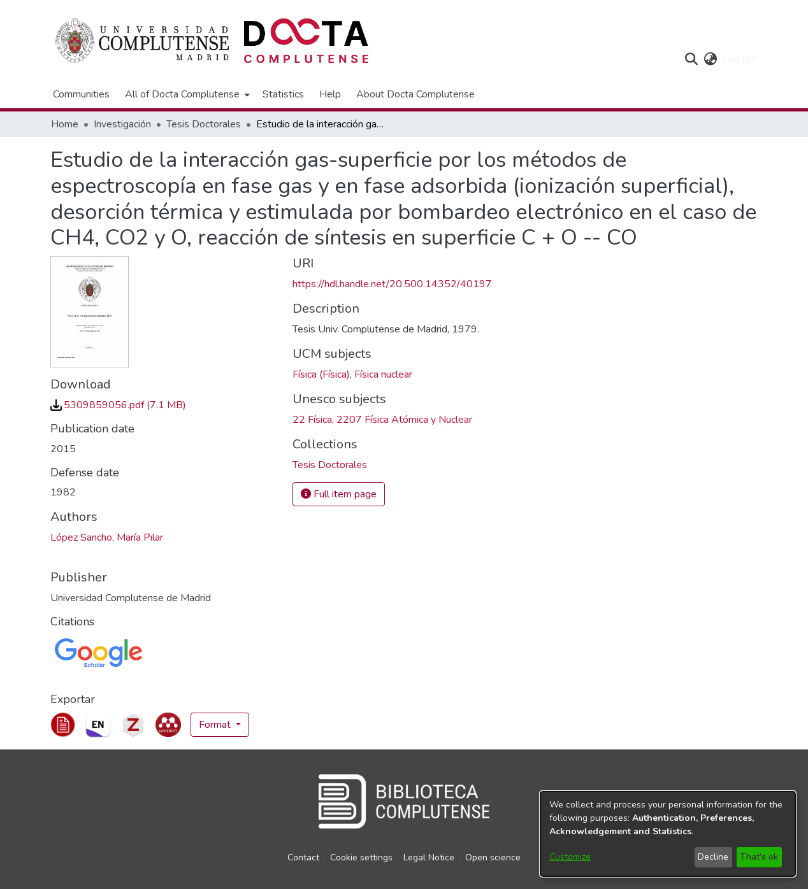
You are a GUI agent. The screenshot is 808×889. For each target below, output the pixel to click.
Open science (493, 857)
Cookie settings (361, 857)
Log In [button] (737, 59)
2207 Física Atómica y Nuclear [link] (404, 420)
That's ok (759, 857)
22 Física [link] (312, 420)
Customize (570, 857)
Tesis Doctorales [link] (203, 124)
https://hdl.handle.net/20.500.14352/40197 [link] (392, 284)
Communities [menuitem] (81, 94)
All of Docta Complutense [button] (182, 94)
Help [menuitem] (330, 94)
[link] (118, 405)
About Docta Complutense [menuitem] (415, 94)
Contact (303, 857)
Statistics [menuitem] (283, 94)
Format (216, 725)
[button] (691, 59)
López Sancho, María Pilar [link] (106, 537)
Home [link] (64, 124)
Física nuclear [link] (383, 374)
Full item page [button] (339, 494)
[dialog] (667, 834)
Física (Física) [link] (321, 374)
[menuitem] (186, 94)
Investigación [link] (122, 124)
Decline (713, 857)
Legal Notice (428, 857)
